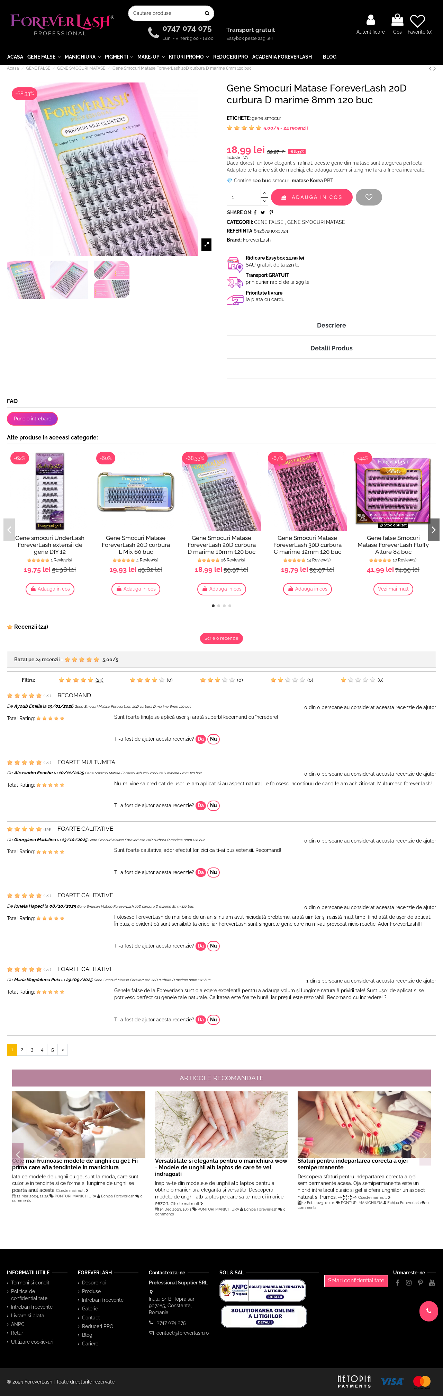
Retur (17, 1333)
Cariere (90, 1343)
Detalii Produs (331, 348)
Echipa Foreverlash (117, 1196)
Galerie (90, 1308)
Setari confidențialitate (356, 1280)
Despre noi (94, 1282)
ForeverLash (257, 240)
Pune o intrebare (32, 418)
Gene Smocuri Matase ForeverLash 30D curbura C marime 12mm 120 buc (307, 544)
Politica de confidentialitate (29, 1295)
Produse (91, 1291)
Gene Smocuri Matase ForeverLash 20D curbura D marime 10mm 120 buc (222, 544)
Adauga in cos (312, 197)
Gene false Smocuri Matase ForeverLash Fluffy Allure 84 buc (393, 544)
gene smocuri (267, 118)
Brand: (234, 240)
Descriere (331, 325)
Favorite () (420, 24)
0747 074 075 (188, 28)
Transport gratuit (251, 30)
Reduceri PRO (98, 1326)
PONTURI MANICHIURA (75, 1196)
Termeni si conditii (31, 1282)
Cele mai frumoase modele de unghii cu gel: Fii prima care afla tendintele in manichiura (75, 1164)
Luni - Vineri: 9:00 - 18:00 (188, 38)
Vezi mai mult (393, 589)
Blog (87, 1335)
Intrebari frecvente (32, 1307)
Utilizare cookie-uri (32, 1342)
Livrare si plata (27, 1315)
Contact (91, 1317)
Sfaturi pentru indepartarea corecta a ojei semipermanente (353, 1164)
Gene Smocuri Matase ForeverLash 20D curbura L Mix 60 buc (136, 544)
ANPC (18, 1324)
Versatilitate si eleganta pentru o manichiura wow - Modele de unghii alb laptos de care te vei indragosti (221, 1167)
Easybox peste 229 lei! (249, 38)
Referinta (239, 231)
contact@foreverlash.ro (182, 1333)
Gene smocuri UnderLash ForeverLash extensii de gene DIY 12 (49, 544)
